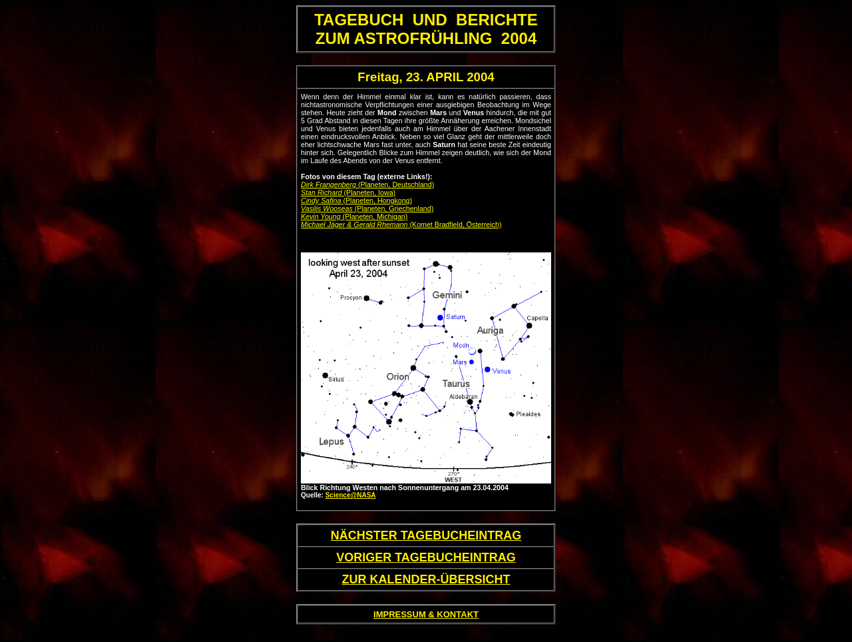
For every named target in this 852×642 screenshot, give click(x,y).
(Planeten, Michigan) (354, 216)
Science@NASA (350, 495)
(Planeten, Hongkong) (356, 200)
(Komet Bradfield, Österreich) (401, 224)
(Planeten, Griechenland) (367, 208)
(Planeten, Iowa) (348, 192)
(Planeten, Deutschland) (367, 184)
